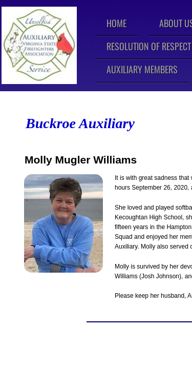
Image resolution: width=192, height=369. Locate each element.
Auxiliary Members (142, 69)
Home (116, 23)
